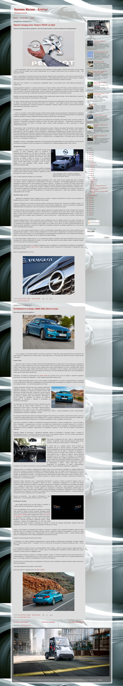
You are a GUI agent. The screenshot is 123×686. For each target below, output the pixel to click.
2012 (90, 150)
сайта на (40, 569)
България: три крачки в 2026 (101, 52)
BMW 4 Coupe (26, 617)
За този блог (24, 18)
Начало (15, 18)
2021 (90, 204)
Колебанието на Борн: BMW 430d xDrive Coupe (36, 309)
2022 (90, 206)
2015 (90, 156)
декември (92, 195)
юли (91, 175)
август (92, 177)
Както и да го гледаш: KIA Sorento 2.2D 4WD (100, 72)
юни (91, 173)
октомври (92, 181)
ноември (92, 184)
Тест (18, 617)
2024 (90, 210)
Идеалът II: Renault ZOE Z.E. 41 (98, 185)
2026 (90, 215)
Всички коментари (93, 223)
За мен (32, 18)
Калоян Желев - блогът (31, 9)
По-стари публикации (76, 622)
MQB (95, 104)
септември (93, 179)
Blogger (100, 680)
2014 (90, 154)
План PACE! (20, 300)
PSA (28, 300)
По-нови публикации (20, 622)
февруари (93, 165)
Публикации (92, 221)
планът (35, 247)
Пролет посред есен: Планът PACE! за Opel (34, 25)
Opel (25, 300)
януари (92, 162)
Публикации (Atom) (26, 625)
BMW (21, 617)
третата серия (43, 375)
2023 (90, 208)
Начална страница (48, 622)
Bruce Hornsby (23, 514)
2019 (90, 200)
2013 (90, 152)
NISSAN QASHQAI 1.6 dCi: (100, 115)
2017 (90, 160)
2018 (90, 198)
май (91, 171)
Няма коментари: (36, 298)
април (92, 169)
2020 (90, 202)
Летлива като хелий (99, 61)
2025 (90, 212)
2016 (90, 158)
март (91, 167)
